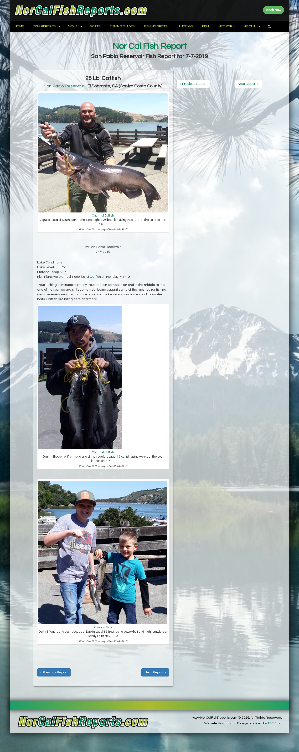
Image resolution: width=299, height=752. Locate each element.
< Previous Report (53, 672)
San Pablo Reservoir (64, 86)
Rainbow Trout (103, 627)
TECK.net (275, 723)
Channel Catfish (103, 215)
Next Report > (155, 672)
